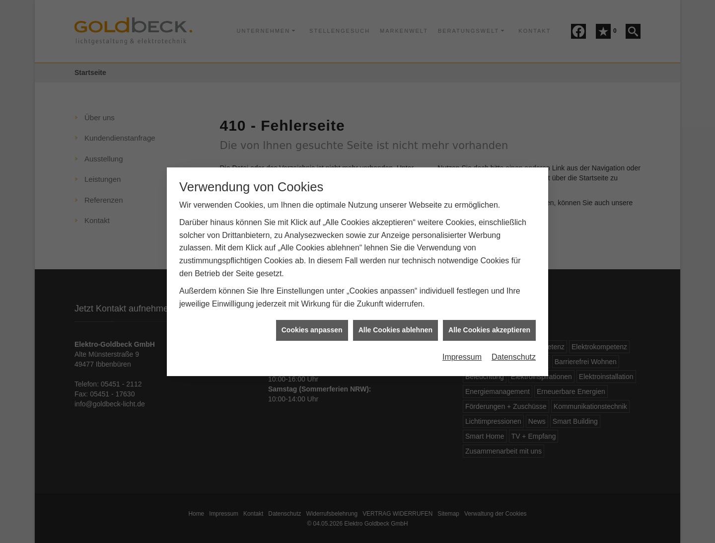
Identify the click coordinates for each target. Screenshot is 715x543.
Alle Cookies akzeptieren (489, 326)
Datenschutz (514, 353)
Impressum (462, 353)
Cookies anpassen (312, 326)
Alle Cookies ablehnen (395, 326)
